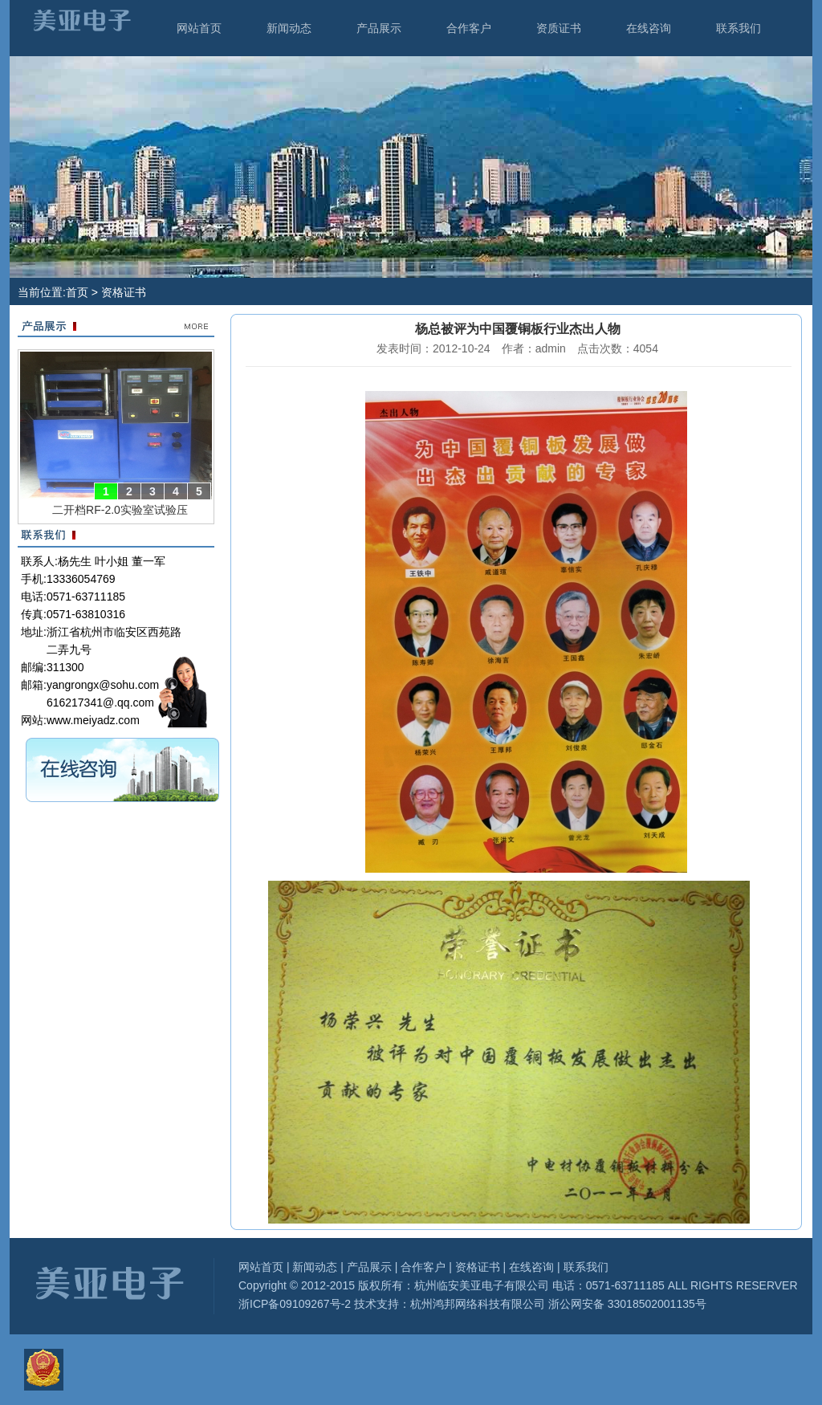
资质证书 (558, 28)
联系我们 (738, 28)
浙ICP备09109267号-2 (294, 1303)
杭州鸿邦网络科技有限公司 (477, 1303)
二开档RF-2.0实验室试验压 (120, 509)
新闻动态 (289, 28)
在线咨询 (648, 28)
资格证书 (477, 1266)
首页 (77, 292)
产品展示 (378, 28)
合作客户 (468, 28)
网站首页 (199, 28)
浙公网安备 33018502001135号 (625, 1303)
